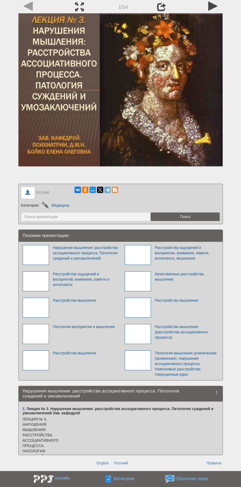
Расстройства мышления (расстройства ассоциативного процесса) (181, 332)
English (103, 463)
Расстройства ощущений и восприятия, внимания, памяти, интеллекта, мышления (182, 252)
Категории (123, 478)
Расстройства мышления (74, 300)
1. (24, 409)
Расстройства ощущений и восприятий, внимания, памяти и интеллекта (81, 279)
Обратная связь (192, 478)
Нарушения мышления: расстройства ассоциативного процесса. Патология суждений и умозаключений (85, 252)
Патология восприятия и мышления (84, 327)
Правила (214, 463)
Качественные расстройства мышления (179, 276)
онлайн (62, 478)
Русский (121, 463)
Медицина (55, 205)
